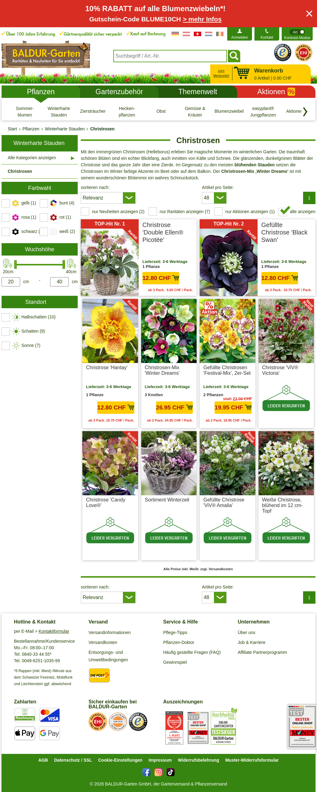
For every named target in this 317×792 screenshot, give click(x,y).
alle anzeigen (302, 211)
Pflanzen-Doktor (178, 642)
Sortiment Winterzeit (167, 499)
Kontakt (267, 37)
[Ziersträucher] (93, 111)
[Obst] (161, 111)
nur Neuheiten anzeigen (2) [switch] (118, 211)
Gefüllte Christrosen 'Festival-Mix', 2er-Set (227, 370)
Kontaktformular (54, 631)
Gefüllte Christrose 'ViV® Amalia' (224, 502)
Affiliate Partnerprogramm (262, 652)
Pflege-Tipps (175, 632)
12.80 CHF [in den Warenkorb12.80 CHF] (160, 278)
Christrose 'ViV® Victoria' (280, 370)
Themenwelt (197, 92)
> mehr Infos (202, 19)
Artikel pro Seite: (218, 187)
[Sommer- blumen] (25, 111)
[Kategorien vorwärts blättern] (305, 112)
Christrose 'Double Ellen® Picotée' (162, 232)
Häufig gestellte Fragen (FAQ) (192, 652)
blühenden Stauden (254, 164)
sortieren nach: (95, 187)
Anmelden (239, 37)
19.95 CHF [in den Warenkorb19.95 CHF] (233, 407)
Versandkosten (103, 642)
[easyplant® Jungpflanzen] (263, 111)
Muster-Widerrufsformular (252, 760)
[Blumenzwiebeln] (229, 111)
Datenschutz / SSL (73, 760)
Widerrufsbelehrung (198, 760)
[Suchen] (234, 56)
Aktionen (276, 92)
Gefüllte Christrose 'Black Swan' (284, 232)
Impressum (160, 760)
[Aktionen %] (297, 111)
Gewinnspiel (175, 662)
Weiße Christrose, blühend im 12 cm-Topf (282, 505)
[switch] (297, 34)
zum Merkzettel (221, 73)
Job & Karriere (251, 642)
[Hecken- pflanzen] (127, 111)
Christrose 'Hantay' (107, 367)
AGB (43, 760)
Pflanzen (41, 92)
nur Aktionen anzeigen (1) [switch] (250, 211)
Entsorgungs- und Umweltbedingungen (108, 656)
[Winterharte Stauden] (59, 111)
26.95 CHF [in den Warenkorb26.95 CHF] (174, 407)
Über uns (246, 632)
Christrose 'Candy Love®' (105, 502)
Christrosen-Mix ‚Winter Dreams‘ (255, 171)
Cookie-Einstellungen (120, 760)
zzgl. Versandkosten (294, 420)
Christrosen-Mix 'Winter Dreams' (162, 370)
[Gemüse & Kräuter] (195, 111)
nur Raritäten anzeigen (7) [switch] (185, 211)
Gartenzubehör (119, 92)
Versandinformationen (110, 632)
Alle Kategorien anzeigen (32, 157)
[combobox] (170, 56)
